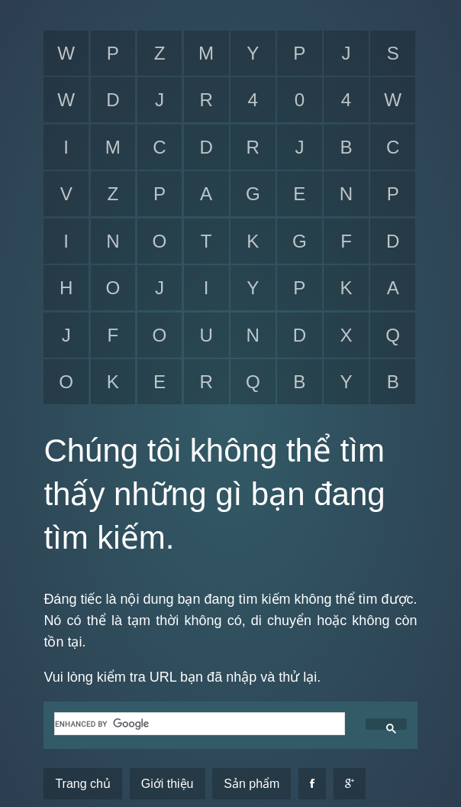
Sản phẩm (251, 783)
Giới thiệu (167, 783)
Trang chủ (83, 783)
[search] (197, 724)
